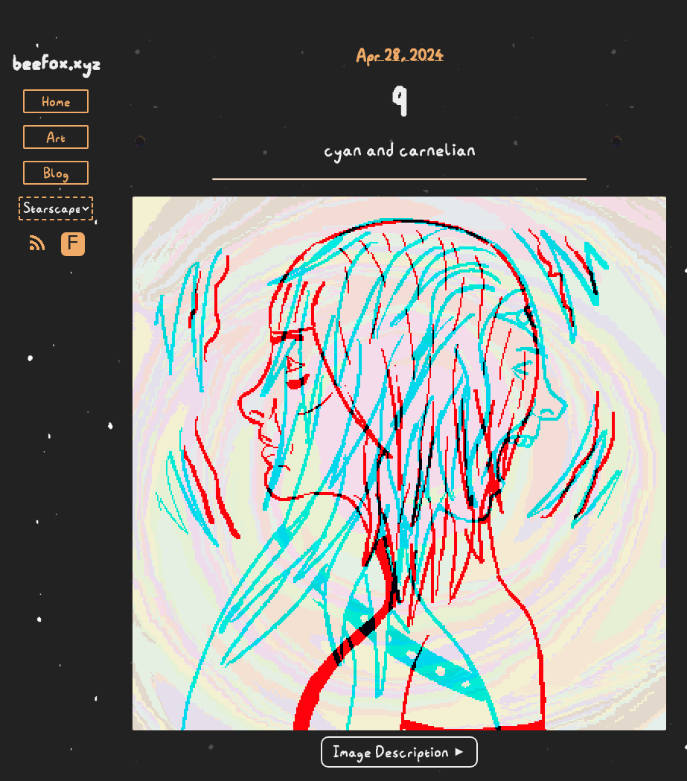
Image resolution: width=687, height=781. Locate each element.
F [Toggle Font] (72, 244)
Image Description (391, 752)
